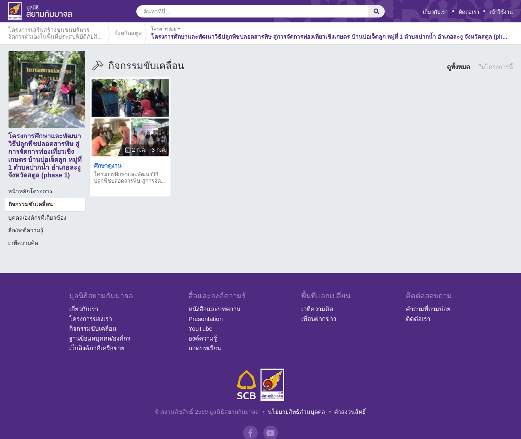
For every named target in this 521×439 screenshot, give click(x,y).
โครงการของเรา (90, 318)
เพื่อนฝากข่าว (318, 318)
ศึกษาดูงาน (108, 165)
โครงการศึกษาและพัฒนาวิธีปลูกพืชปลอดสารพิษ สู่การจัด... (129, 177)
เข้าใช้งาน (501, 12)
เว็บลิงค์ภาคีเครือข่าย (97, 348)
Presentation (205, 318)
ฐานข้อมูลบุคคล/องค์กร (99, 338)
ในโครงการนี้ (495, 66)
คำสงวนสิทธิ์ (350, 411)
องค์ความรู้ (202, 338)
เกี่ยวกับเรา (435, 12)
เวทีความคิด (23, 243)
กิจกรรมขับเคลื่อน (31, 204)
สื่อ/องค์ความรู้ (26, 230)
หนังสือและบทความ (214, 309)
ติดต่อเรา (469, 12)
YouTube (200, 328)
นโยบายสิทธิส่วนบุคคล (296, 411)
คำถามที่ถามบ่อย (428, 309)
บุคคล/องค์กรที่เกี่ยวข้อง (37, 217)
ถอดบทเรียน (204, 348)
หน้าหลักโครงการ (30, 191)
